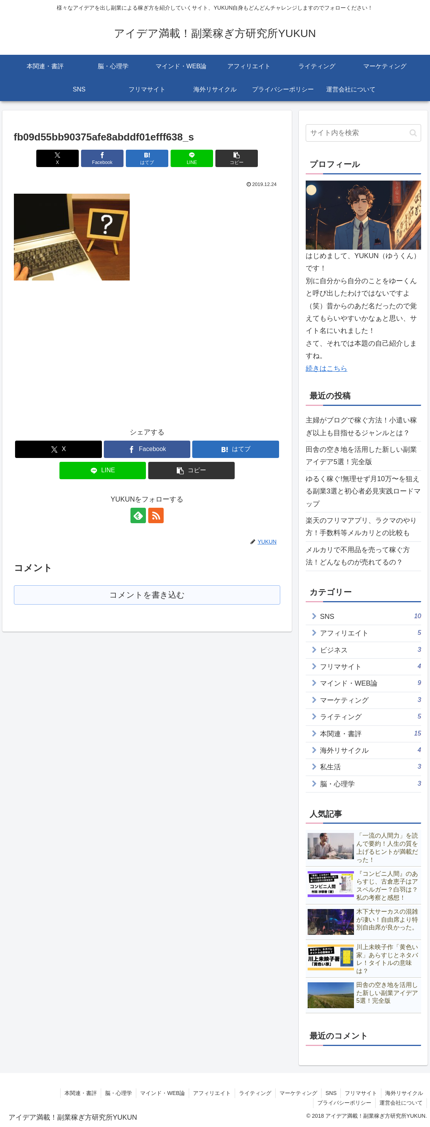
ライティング (255, 1093)
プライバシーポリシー (344, 1103)
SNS (331, 1093)
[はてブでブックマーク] (147, 158)
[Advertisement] (79, 347)
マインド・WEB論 (162, 1093)
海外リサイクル (404, 1093)
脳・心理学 (118, 1093)
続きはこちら (326, 368)
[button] (236, 158)
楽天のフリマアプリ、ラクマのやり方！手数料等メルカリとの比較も (361, 527)
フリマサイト (361, 1093)
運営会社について (401, 1103)
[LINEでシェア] (192, 158)
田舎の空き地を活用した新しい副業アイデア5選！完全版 (361, 456)
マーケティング (298, 1093)
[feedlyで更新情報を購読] (138, 515)
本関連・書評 (80, 1093)
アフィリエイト (212, 1093)
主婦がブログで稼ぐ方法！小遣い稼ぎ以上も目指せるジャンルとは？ (361, 426)
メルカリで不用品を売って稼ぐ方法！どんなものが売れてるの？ (358, 556)
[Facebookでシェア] (102, 158)
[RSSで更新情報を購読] (156, 515)
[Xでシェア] (57, 158)
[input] (363, 133)
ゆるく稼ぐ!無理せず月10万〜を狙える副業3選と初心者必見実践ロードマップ (363, 491)
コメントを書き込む (146, 595)
